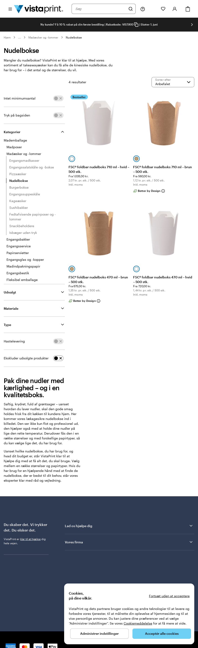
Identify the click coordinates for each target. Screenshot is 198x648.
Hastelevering (14, 341)
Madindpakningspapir (23, 266)
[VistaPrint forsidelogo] (38, 9)
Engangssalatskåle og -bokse (31, 167)
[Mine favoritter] (163, 8)
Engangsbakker (18, 239)
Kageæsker (17, 201)
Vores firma (129, 542)
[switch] (58, 98)
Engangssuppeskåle (24, 194)
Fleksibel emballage (22, 280)
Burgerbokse (19, 187)
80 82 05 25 (12, 631)
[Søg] (130, 9)
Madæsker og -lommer (43, 37)
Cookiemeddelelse (138, 623)
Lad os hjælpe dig (129, 525)
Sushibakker (18, 208)
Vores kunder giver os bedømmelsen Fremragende (106, 564)
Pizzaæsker (17, 174)
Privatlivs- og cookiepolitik (52, 631)
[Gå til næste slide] (192, 24)
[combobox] (100, 8)
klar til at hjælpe (30, 539)
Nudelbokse (74, 37)
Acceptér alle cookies (162, 633)
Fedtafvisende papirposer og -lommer (32, 216)
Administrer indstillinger (99, 633)
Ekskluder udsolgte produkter (26, 358)
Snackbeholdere (21, 226)
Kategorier (12, 132)
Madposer (14, 147)
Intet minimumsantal (20, 98)
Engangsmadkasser (24, 160)
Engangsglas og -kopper (25, 259)
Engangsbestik (18, 273)
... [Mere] (19, 37)
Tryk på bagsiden (17, 115)
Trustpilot (71, 559)
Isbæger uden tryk (23, 233)
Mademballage (15, 140)
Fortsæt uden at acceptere (169, 596)
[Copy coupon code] (136, 24)
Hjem (7, 37)
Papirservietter (18, 253)
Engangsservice (19, 246)
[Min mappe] (153, 8)
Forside (27, 631)
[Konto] (174, 9)
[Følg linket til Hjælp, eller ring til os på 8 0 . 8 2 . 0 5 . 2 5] (142, 8)
